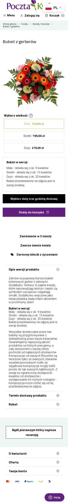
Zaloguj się (30, 15)
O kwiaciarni (34, 453)
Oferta (34, 462)
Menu (9, 15)
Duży (34, 148)
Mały (34, 123)
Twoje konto (34, 470)
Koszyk (54, 15)
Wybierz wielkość (18, 115)
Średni (34, 135)
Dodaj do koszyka (34, 212)
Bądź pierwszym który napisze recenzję (34, 432)
